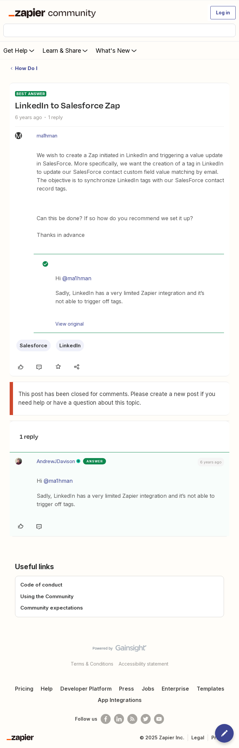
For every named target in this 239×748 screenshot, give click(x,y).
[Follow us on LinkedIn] (119, 719)
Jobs (148, 688)
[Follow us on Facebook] (106, 719)
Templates (210, 688)
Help (47, 688)
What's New (117, 50)
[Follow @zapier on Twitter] (146, 719)
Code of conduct (41, 585)
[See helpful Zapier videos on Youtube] (159, 719)
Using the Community (47, 596)
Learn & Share (65, 50)
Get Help (19, 50)
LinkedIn (70, 345)
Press (126, 688)
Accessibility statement (143, 664)
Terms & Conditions (92, 664)
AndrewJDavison (56, 461)
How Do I (26, 68)
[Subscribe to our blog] (132, 719)
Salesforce (33, 345)
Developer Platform (86, 688)
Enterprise (175, 688)
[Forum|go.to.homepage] (53, 12)
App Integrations (120, 700)
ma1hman (47, 135)
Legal (197, 737)
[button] (223, 12)
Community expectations (51, 608)
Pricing (24, 688)
